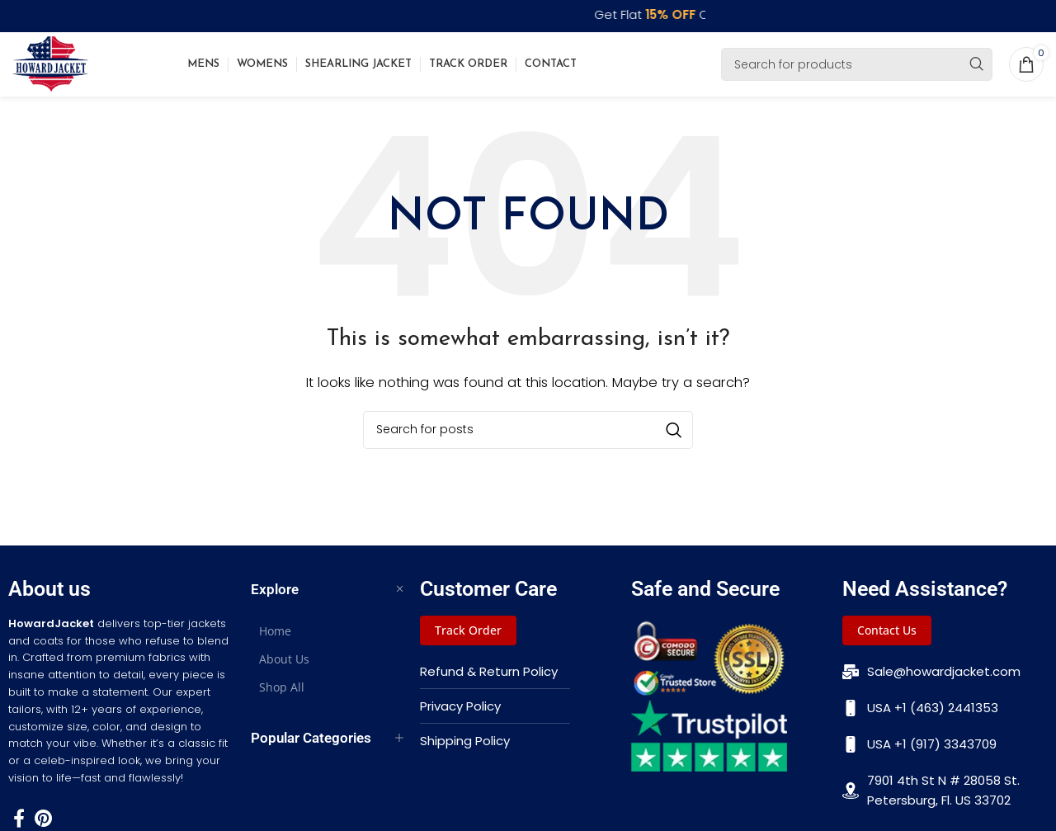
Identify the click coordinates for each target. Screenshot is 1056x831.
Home (275, 636)
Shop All (281, 692)
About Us (284, 664)
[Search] (856, 66)
